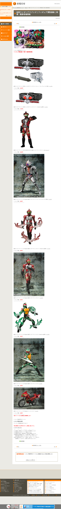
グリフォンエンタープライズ (51, 494)
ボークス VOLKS (49, 496)
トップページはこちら (18, 427)
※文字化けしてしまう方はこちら (30, 465)
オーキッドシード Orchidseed (51, 490)
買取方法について (4, 489)
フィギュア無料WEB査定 (18, 421)
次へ (55, 23)
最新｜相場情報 (3, 486)
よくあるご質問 (16, 495)
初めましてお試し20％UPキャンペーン (19, 487)
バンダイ (50, 86)
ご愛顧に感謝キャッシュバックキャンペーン (19, 485)
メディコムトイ (46, 150)
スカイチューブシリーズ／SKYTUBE (35, 494)
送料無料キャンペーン (18, 489)
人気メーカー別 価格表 (18, 493)
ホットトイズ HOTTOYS (50, 497)
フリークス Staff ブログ (5, 496)
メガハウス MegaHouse (50, 493)
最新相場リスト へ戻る (37, 22)
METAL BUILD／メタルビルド (34, 491)
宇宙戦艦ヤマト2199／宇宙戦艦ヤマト (35, 496)
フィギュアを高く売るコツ (5, 490)
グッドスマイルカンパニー (50, 487)
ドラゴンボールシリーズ (33, 493)
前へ (18, 23)
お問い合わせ (16, 496)
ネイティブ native (49, 491)
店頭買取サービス (4, 493)
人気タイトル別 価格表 (18, 492)
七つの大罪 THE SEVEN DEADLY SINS (35, 497)
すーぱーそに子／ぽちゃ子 (33, 487)
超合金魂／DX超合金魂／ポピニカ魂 (35, 490)
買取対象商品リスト (17, 490)
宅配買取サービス (4, 492)
